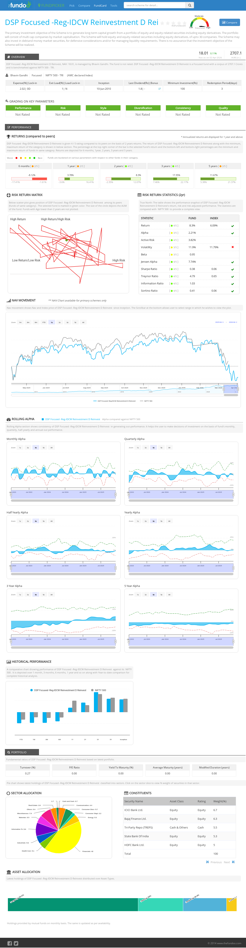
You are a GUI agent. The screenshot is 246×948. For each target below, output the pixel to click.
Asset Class (177, 801)
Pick (72, 5)
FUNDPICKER (51, 5)
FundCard (100, 5)
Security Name (133, 801)
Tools (113, 5)
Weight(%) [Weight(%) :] (219, 801)
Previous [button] (216, 862)
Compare (84, 5)
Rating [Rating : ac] (202, 801)
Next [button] (227, 862)
